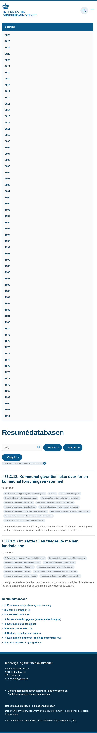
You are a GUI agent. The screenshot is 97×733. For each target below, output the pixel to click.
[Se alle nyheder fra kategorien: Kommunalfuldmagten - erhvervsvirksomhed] (22, 562)
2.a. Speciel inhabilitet (17, 609)
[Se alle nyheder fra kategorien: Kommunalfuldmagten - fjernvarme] (19, 502)
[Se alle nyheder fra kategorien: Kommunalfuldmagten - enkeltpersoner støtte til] (60, 497)
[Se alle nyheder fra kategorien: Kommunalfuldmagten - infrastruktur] (19, 566)
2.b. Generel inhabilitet (17, 614)
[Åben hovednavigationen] (94, 10)
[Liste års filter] (12, 457)
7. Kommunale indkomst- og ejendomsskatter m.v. (32, 637)
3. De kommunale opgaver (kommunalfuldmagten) (32, 619)
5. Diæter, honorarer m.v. (18, 628)
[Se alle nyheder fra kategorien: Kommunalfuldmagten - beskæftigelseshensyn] (67, 557)
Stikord (72, 447)
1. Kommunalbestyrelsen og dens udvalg (27, 605)
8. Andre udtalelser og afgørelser (23, 642)
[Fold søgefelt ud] (84, 10)
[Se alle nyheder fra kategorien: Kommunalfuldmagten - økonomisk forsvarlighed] (70, 511)
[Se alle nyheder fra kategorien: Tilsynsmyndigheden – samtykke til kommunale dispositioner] (29, 515)
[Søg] (22, 447)
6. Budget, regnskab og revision (22, 633)
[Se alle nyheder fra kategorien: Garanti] (52, 493)
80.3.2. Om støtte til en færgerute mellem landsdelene (40, 543)
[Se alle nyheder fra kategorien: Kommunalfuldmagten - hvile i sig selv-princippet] (59, 506)
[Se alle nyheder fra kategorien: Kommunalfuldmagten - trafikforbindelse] (21, 575)
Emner (52, 447)
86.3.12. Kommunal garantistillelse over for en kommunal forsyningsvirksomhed (45, 479)
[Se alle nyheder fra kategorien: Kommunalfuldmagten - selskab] (17, 571)
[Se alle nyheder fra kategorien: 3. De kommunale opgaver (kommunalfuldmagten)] (25, 493)
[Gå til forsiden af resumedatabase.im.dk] (18, 10)
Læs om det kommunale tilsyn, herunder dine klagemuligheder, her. (40, 720)
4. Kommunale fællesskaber (20, 623)
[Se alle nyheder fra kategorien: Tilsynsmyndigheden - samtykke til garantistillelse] (24, 520)
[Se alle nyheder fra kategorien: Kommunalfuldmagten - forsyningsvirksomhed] (55, 502)
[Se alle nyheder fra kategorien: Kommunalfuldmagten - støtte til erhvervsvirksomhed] (26, 511)
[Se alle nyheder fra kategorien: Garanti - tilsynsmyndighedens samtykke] (21, 497)
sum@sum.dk (20, 678)
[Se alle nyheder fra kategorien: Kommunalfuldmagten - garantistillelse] (20, 506)
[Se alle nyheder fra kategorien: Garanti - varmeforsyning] (70, 493)
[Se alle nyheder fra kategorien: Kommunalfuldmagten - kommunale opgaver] (55, 566)
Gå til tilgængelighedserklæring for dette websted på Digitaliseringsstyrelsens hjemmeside (37, 692)
